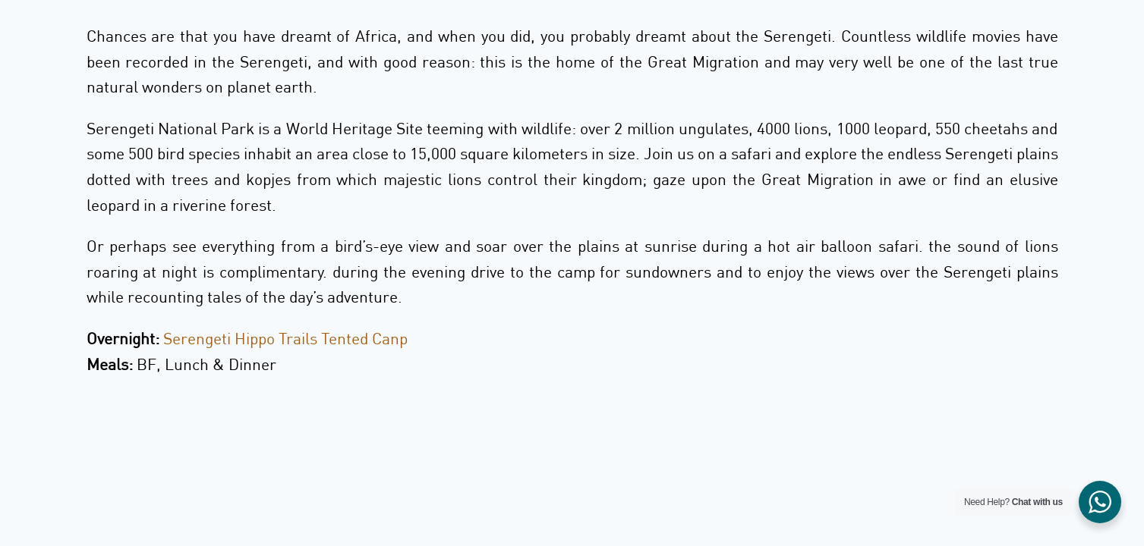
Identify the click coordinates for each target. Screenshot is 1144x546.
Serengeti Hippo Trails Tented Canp (285, 338)
